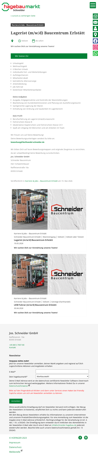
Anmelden (15, 401)
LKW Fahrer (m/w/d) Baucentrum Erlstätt (35, 304)
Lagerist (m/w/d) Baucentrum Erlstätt (33, 240)
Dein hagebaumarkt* (18, 376)
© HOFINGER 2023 (18, 437)
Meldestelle (14, 451)
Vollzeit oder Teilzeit (75, 237)
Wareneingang (49, 237)
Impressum (14, 442)
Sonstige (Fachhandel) (60, 302)
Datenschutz (15, 447)
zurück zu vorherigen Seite (23, 16)
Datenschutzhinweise (18, 386)
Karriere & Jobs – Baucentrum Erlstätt (41, 181)
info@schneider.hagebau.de (64, 425)
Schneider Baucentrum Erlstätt (27, 237)
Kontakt (12, 347)
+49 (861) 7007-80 (16, 345)
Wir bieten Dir (22, 56)
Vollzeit (61, 237)
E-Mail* (12, 372)
